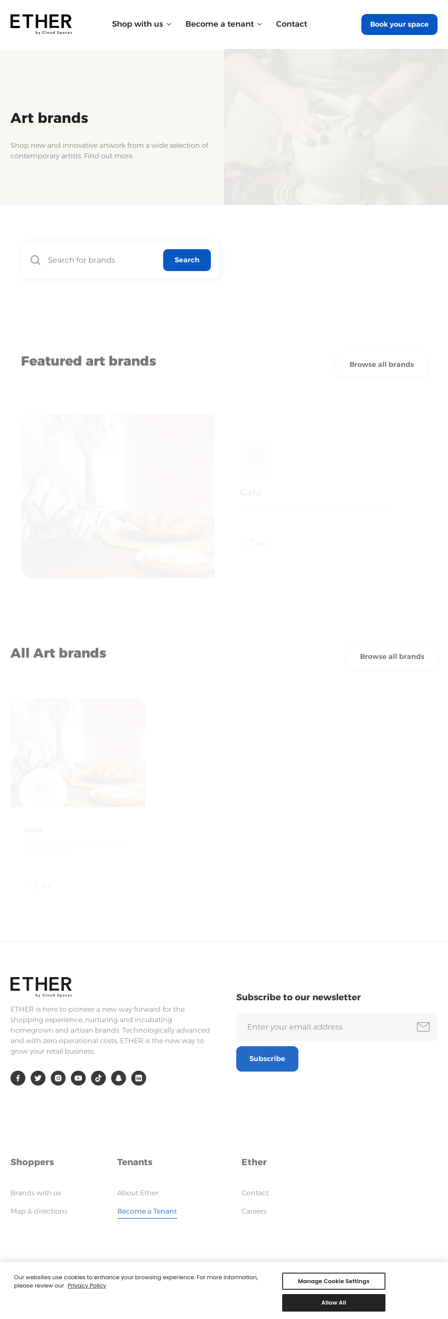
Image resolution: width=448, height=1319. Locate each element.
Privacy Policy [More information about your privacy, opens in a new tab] (87, 1289)
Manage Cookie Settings (334, 1285)
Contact (291, 24)
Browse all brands (382, 367)
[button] (142, 24)
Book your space (399, 24)
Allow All (334, 1306)
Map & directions (38, 1211)
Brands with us (35, 1193)
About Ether (137, 1193)
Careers (254, 1211)
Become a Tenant (147, 1211)
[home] (41, 24)
